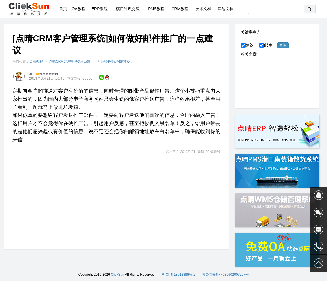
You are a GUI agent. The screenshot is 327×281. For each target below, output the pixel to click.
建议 (247, 45)
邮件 (265, 45)
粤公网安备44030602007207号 (225, 274)
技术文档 (203, 8)
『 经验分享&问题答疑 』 (115, 61)
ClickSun (117, 274)
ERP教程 (100, 8)
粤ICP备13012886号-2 (178, 274)
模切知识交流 (128, 8)
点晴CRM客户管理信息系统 (69, 61)
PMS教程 (156, 8)
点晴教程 (36, 61)
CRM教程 (179, 8)
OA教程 (78, 8)
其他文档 (225, 8)
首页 (63, 8)
